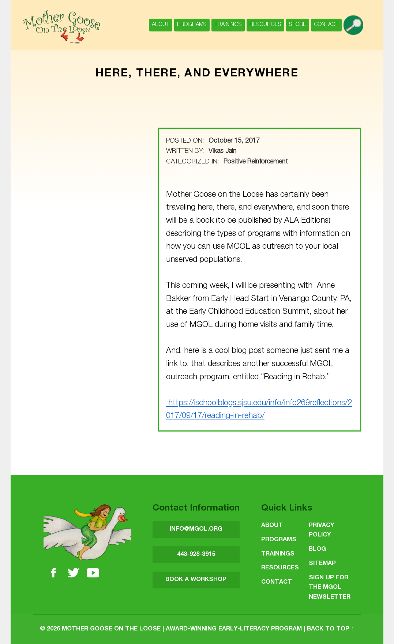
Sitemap (322, 564)
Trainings (228, 24)
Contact (326, 24)
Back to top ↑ (330, 629)
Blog (317, 549)
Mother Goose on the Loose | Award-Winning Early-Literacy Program (182, 629)
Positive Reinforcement (256, 162)
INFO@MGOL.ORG (196, 529)
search (354, 21)
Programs (192, 24)
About (160, 24)
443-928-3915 (196, 554)
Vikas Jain (222, 151)
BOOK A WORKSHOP (195, 580)
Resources (265, 24)
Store (297, 24)
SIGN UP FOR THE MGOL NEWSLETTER (329, 587)
